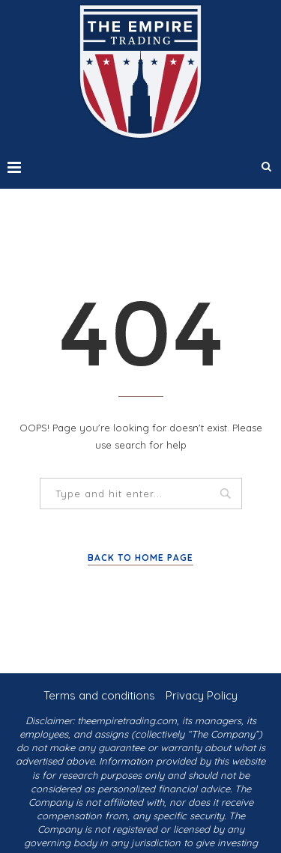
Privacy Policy (202, 695)
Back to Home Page (140, 557)
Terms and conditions (99, 695)
